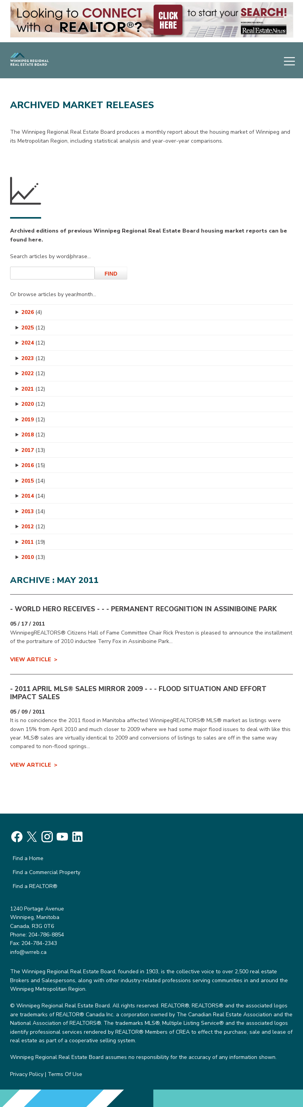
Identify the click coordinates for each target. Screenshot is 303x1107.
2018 (33, 434)
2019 (33, 419)
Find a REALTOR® (35, 886)
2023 (33, 358)
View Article (30, 659)
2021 (33, 389)
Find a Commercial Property (46, 872)
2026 (31, 312)
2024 (33, 343)
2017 (33, 450)
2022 (33, 373)
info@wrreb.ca (28, 952)
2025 (33, 327)
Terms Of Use (65, 1074)
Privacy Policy (26, 1074)
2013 (33, 511)
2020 (33, 404)
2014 (33, 496)
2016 (33, 465)
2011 (33, 542)
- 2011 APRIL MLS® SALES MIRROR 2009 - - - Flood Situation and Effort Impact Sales (138, 693)
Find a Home (28, 858)
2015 (33, 481)
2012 (33, 526)
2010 (33, 557)
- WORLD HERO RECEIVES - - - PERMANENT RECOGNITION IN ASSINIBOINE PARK (143, 609)
